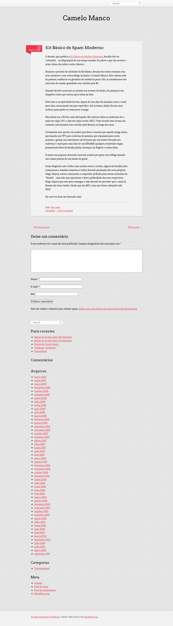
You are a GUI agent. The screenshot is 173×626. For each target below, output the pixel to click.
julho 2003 (39, 546)
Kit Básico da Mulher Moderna (87, 56)
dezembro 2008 (42, 387)
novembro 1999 (42, 553)
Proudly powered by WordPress (45, 617)
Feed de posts (41, 586)
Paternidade (40, 351)
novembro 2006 (42, 468)
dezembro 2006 (42, 465)
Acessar (38, 583)
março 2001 (40, 550)
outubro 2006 (41, 472)
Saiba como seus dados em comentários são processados (108, 308)
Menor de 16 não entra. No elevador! (53, 337)
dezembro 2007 (42, 426)
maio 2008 (39, 408)
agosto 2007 (40, 440)
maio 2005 (39, 529)
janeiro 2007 (40, 461)
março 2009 (40, 384)
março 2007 (40, 458)
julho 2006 (39, 483)
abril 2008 (39, 412)
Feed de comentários (45, 590)
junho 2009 (40, 380)
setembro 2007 (42, 437)
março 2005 (40, 536)
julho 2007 (39, 444)
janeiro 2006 (40, 500)
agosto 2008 (40, 398)
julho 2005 (39, 522)
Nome (35, 279)
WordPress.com (91, 617)
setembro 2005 (42, 514)
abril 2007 (39, 454)
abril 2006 (39, 493)
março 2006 (40, 497)
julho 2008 (39, 401)
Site (33, 294)
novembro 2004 (42, 539)
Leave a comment (65, 210)
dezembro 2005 (42, 504)
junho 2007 (40, 447)
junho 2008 (40, 405)
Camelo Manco (86, 18)
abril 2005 (39, 532)
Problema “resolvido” (45, 347)
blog (52, 207)
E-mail (35, 286)
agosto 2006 (40, 479)
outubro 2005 (41, 511)
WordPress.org (41, 593)
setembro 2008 (42, 394)
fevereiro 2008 (41, 419)
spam (57, 207)
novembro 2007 (42, 430)
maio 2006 (39, 490)
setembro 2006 (42, 476)
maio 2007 (39, 451)
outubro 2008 (41, 391)
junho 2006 (40, 486)
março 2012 (40, 377)
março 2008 (40, 415)
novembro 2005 (42, 507)
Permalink (50, 210)
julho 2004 (39, 543)
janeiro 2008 (40, 423)
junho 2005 (40, 525)
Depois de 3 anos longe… (47, 344)
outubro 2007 (41, 433)
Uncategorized (41, 568)
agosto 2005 (40, 518)
